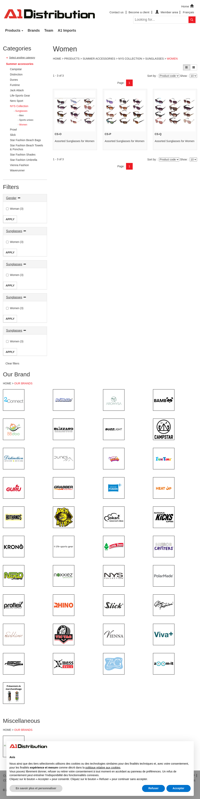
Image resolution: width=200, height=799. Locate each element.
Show (183, 75)
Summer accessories (19, 63)
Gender (11, 198)
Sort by (151, 75)
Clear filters (12, 363)
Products (12, 30)
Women (172, 58)
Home (188, 6)
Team (48, 30)
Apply (10, 219)
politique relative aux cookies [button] (102, 767)
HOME (7, 383)
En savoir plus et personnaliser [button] (36, 788)
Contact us (116, 12)
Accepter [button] (178, 788)
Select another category (22, 57)
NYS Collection (130, 58)
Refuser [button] (153, 788)
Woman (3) (14, 208)
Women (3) (14, 241)
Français (188, 12)
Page (120, 82)
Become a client (139, 12)
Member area (166, 12)
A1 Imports (67, 30)
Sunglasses (14, 231)
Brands (34, 30)
